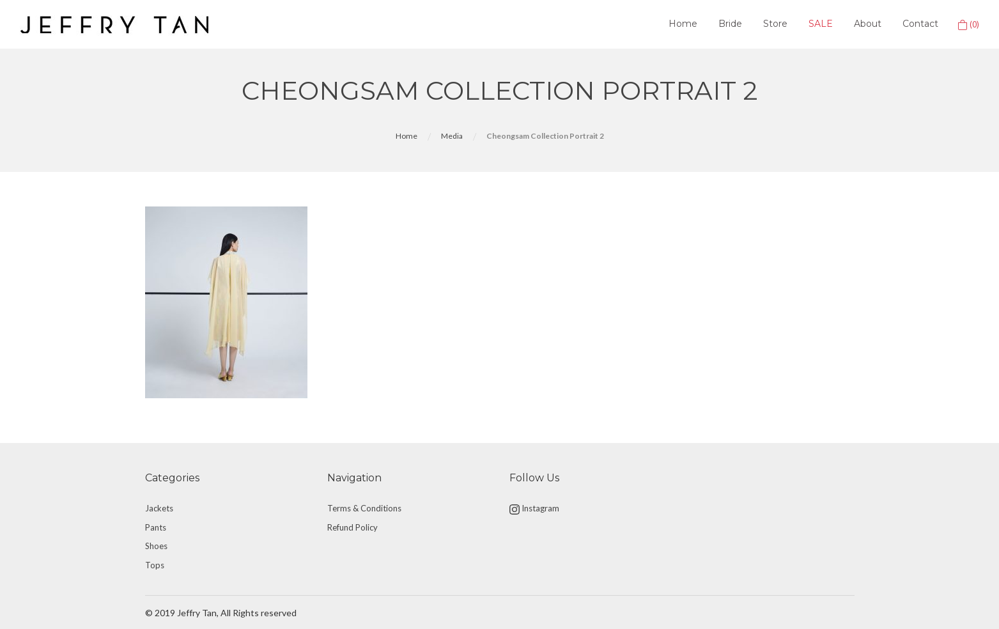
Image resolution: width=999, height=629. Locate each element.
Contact (920, 23)
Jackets (159, 508)
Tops (154, 565)
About (867, 23)
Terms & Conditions (364, 508)
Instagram (534, 509)
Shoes (156, 546)
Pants (155, 527)
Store (775, 23)
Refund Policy (352, 527)
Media (452, 136)
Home (683, 23)
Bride (730, 23)
